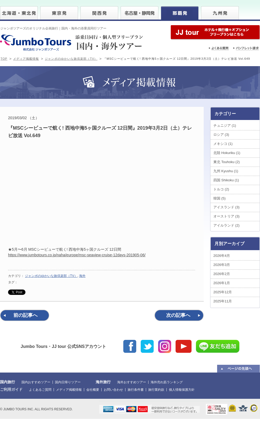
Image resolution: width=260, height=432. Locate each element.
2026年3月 (221, 265)
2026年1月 (221, 283)
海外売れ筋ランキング (167, 382)
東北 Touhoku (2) (226, 162)
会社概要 (92, 390)
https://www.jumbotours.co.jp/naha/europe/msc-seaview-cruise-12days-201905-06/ (77, 255)
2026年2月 (221, 274)
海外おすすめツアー (131, 382)
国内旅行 (7, 382)
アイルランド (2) (226, 225)
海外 (82, 276)
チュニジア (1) (224, 125)
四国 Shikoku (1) (226, 180)
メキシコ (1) (223, 144)
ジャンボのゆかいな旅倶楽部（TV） (71, 58)
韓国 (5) (219, 198)
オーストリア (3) (226, 216)
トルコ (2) (221, 189)
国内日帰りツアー (68, 382)
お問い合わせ (113, 390)
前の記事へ (25, 315)
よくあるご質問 (40, 390)
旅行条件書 (136, 390)
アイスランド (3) (226, 207)
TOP (4, 58)
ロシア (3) (221, 135)
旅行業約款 (156, 390)
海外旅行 (103, 382)
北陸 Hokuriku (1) (226, 153)
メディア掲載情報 (26, 58)
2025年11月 (222, 301)
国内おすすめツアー (35, 382)
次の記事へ (178, 315)
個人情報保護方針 (182, 390)
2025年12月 (222, 292)
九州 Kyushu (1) (225, 171)
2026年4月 (221, 256)
